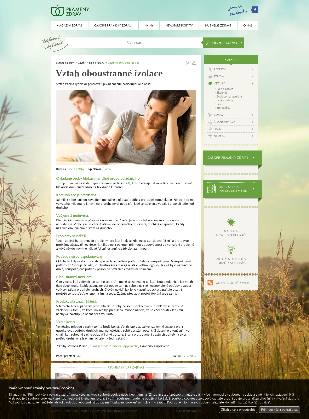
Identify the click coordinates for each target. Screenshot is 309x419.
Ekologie (222, 92)
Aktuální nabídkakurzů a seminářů (231, 261)
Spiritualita (223, 108)
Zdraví (219, 115)
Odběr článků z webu (233, 283)
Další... (218, 129)
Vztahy (82, 62)
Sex (219, 104)
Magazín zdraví (65, 62)
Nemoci (219, 136)
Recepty (220, 69)
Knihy (149, 25)
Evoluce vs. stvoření (229, 96)
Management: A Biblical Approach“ (114, 346)
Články (107, 169)
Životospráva (224, 122)
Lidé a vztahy (96, 62)
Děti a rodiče (225, 89)
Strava (219, 76)
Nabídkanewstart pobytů (231, 233)
